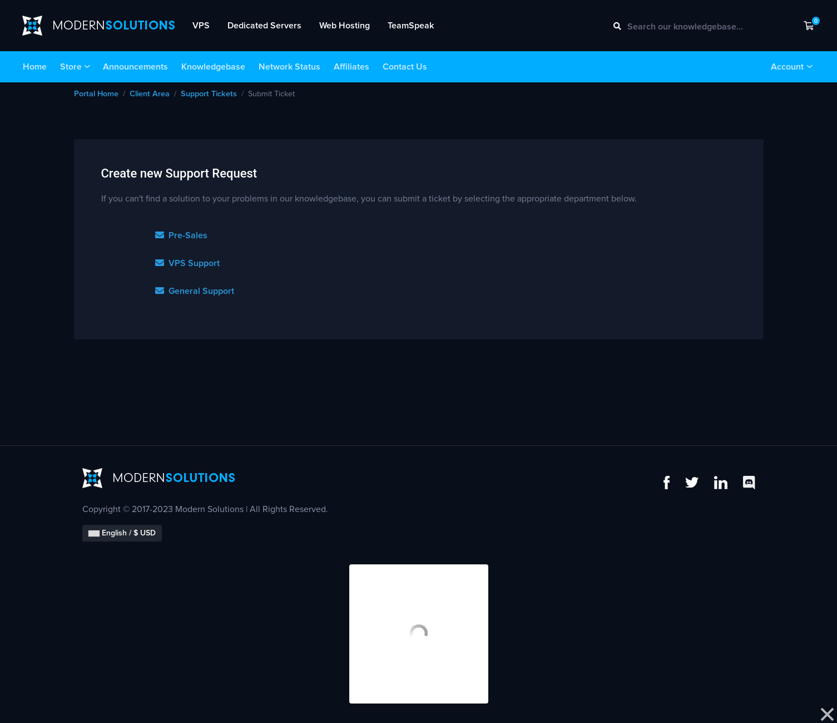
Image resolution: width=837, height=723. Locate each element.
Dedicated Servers (264, 25)
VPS (201, 25)
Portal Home (96, 94)
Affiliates (351, 66)
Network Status (289, 66)
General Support (194, 291)
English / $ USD (122, 533)
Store (71, 66)
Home (35, 66)
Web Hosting (344, 25)
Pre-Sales (181, 235)
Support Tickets (209, 94)
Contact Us (405, 66)
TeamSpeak (411, 25)
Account (787, 66)
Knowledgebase (213, 66)
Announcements (135, 66)
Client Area (150, 94)
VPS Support (187, 263)
